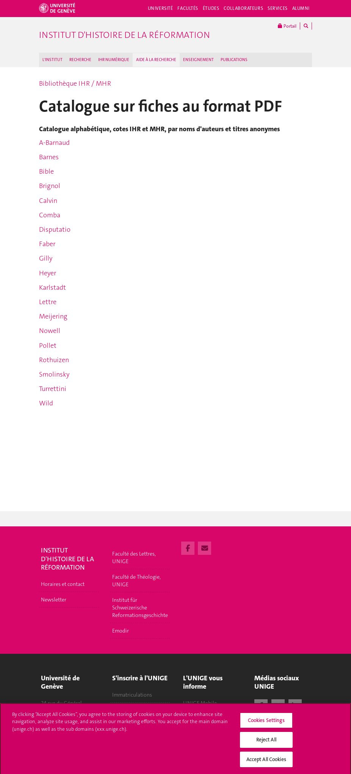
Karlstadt (52, 287)
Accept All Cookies (266, 762)
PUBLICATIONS (234, 60)
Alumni (301, 8)
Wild (46, 403)
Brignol (49, 185)
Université (160, 8)
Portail (287, 26)
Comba (49, 215)
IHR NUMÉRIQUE (113, 60)
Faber (47, 243)
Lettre (47, 301)
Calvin (48, 200)
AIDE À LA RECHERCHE (156, 60)
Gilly (45, 258)
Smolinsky (54, 374)
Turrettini (52, 388)
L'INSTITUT (52, 60)
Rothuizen (54, 359)
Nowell (49, 330)
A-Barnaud (54, 142)
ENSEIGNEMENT (198, 60)
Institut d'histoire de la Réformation (124, 35)
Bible (46, 171)
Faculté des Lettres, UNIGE (134, 557)
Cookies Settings (266, 723)
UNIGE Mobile (200, 703)
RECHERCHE (80, 60)
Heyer (47, 273)
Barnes (49, 157)
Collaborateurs (243, 8)
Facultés (187, 8)
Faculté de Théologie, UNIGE (136, 580)
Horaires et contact (63, 584)
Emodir (120, 630)
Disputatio (55, 229)
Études (211, 8)
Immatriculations (132, 694)
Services (278, 8)
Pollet (47, 345)
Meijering (53, 316)
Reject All (266, 742)
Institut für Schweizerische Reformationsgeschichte (140, 608)
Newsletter (53, 599)
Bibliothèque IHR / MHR (75, 83)
